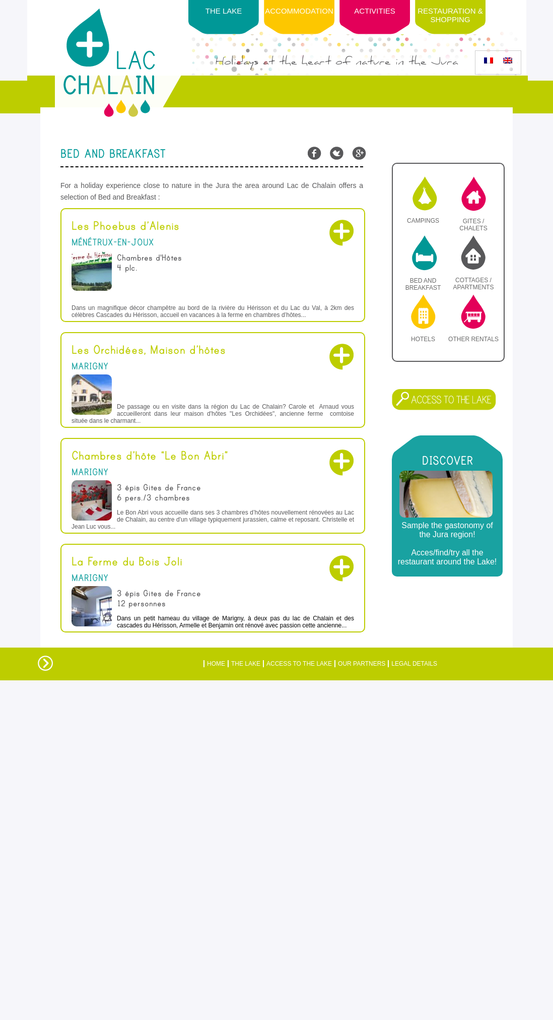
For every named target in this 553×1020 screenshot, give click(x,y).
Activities (374, 11)
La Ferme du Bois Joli (127, 562)
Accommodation (299, 11)
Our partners (361, 663)
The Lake (245, 663)
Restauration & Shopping (450, 15)
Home (216, 663)
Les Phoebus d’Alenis (125, 226)
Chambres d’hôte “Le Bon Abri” (150, 456)
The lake (223, 11)
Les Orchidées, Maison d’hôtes (149, 350)
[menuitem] (488, 60)
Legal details (414, 663)
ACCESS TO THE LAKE (299, 663)
